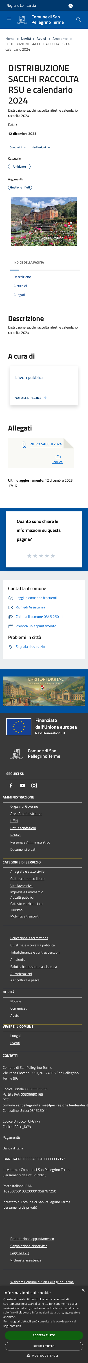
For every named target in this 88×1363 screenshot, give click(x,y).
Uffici (14, 820)
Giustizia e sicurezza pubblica (32, 945)
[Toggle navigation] (9, 19)
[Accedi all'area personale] (70, 5)
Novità (26, 38)
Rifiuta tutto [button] (44, 1346)
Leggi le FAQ (19, 1253)
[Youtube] (22, 785)
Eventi (15, 1042)
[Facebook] (10, 785)
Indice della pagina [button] (28, 262)
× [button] (83, 1290)
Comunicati (19, 1008)
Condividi (19, 147)
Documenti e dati (23, 849)
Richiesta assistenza (25, 1260)
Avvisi (41, 38)
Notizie (15, 1001)
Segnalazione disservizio (28, 1245)
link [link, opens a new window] (18, 1326)
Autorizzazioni (21, 973)
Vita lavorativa (21, 885)
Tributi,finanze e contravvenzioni (35, 952)
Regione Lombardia (21, 5)
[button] (44, 1355)
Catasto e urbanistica (26, 903)
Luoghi (15, 1035)
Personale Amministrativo (30, 842)
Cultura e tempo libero (27, 878)
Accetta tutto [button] (44, 1335)
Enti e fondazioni (23, 828)
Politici (15, 835)
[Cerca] (78, 19)
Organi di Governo (24, 806)
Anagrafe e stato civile (27, 871)
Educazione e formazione (29, 938)
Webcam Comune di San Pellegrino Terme (42, 1282)
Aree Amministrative (26, 813)
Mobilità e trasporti (25, 916)
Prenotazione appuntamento (32, 1238)
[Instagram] (34, 785)
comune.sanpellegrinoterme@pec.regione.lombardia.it (45, 1105)
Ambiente (60, 38)
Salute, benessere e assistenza (33, 966)
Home (9, 38)
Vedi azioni (42, 147)
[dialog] (44, 1324)
